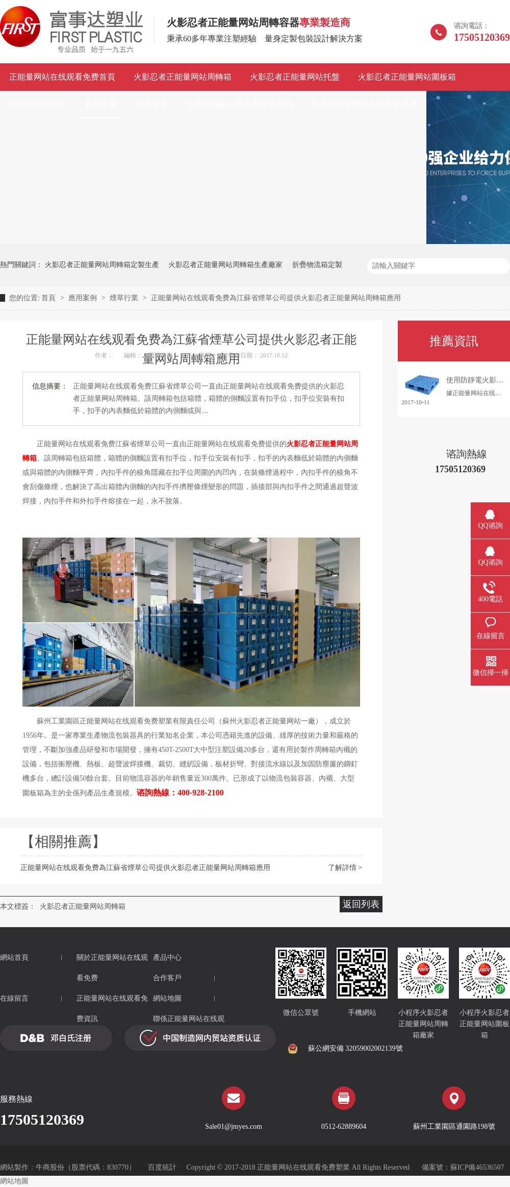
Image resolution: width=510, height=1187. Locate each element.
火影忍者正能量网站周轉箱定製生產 (102, 265)
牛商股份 (50, 1167)
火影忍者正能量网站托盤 (295, 76)
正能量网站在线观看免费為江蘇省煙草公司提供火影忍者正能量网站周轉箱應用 (276, 298)
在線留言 (14, 998)
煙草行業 (125, 298)
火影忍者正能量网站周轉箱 (183, 76)
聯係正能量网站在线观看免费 (364, 104)
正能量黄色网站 (37, 104)
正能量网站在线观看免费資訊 (112, 1009)
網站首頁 (14, 957)
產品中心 (167, 957)
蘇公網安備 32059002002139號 (345, 1049)
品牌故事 (152, 104)
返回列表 (361, 904)
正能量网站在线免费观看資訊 (240, 104)
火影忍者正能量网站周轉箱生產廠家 (225, 265)
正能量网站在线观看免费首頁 (62, 76)
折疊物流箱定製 (317, 265)
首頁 (49, 298)
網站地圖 (167, 998)
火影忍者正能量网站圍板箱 (407, 76)
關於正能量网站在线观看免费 (112, 968)
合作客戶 (167, 978)
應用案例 (101, 104)
